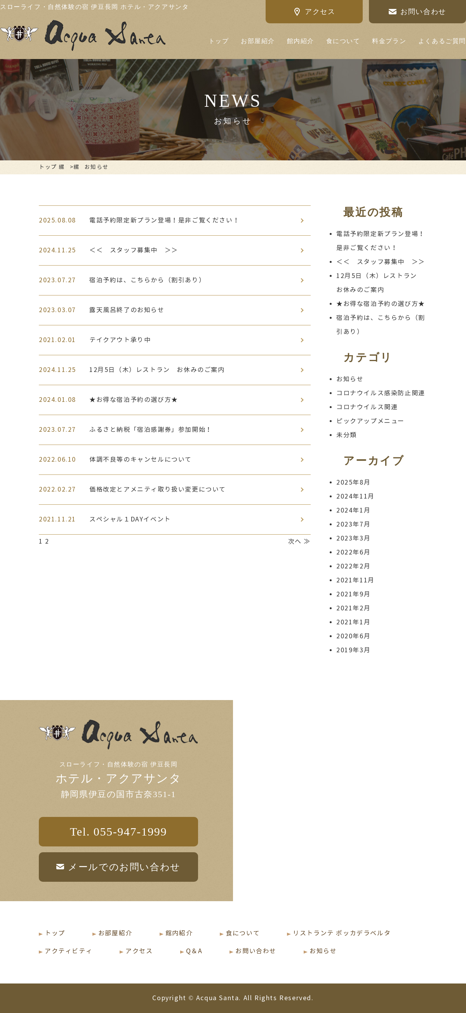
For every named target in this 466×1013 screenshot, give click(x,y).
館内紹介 (300, 41)
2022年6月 (353, 552)
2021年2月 (353, 608)
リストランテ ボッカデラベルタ (342, 933)
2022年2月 (353, 566)
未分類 (346, 435)
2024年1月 (353, 510)
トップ (219, 41)
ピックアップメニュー (370, 421)
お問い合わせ (255, 951)
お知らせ (349, 379)
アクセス (139, 951)
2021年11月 (355, 580)
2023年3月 (353, 538)
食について (343, 41)
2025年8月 (353, 482)
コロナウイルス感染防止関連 (380, 393)
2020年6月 (353, 636)
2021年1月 (353, 622)
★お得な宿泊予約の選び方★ (380, 304)
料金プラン (389, 41)
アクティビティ (68, 951)
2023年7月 (353, 524)
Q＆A (194, 951)
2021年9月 (353, 594)
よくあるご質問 (442, 41)
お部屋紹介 (258, 41)
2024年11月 (355, 496)
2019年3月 (353, 650)
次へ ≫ (299, 541)
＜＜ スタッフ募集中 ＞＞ (380, 262)
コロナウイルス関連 (367, 407)
